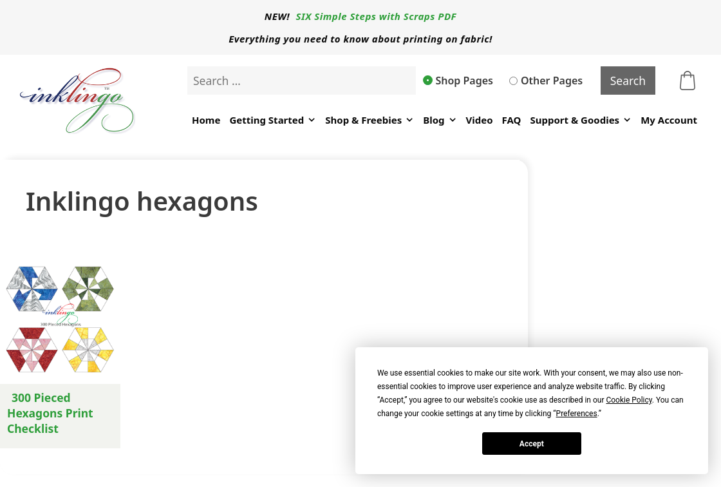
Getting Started (272, 120)
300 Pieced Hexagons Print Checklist (50, 413)
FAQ (511, 119)
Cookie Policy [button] (628, 400)
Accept (532, 443)
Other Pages (546, 80)
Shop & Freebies (369, 120)
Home (206, 119)
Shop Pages (458, 80)
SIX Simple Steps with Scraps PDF (376, 16)
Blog (439, 120)
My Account (669, 119)
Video (479, 119)
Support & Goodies (581, 120)
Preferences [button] (576, 413)
